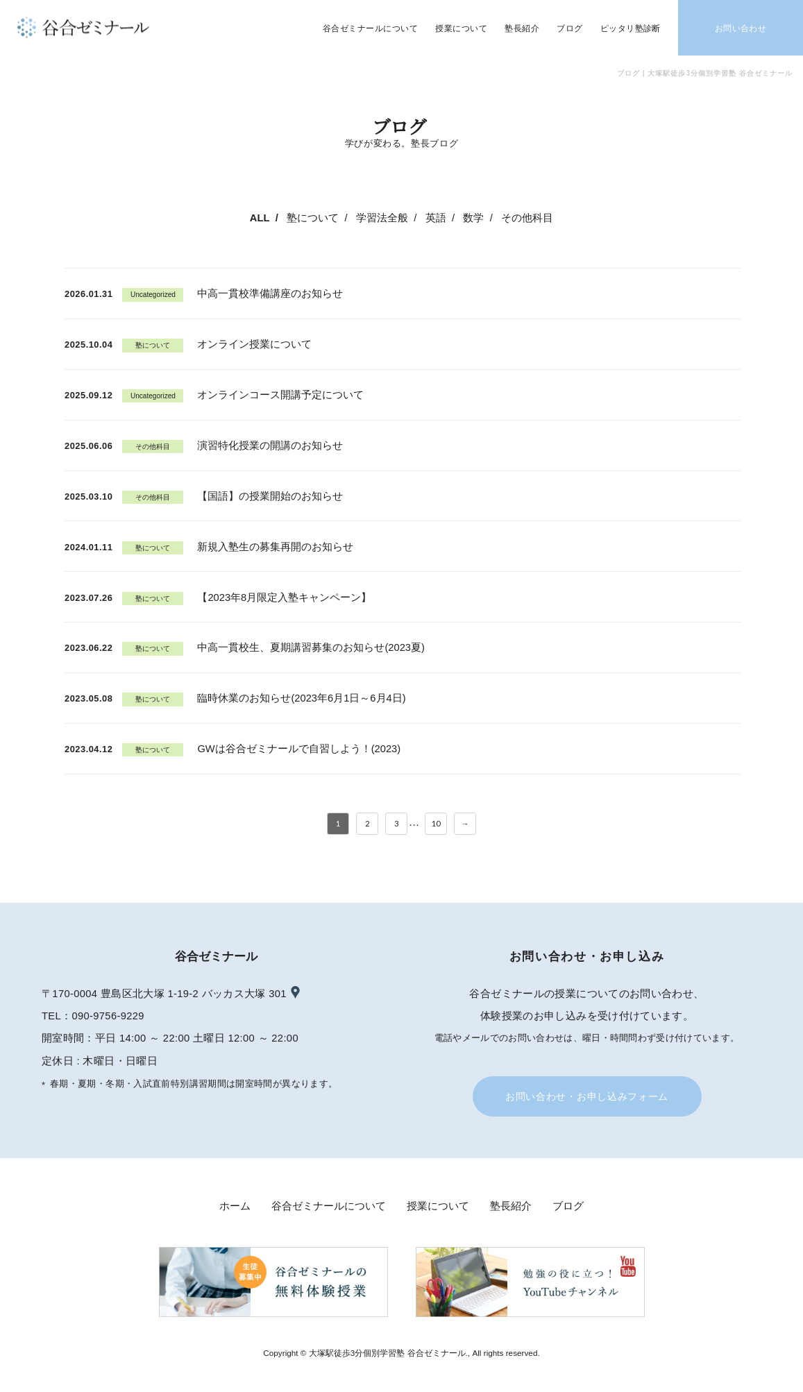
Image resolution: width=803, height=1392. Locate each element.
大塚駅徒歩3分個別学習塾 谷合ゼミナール (387, 1352)
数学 (473, 217)
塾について (313, 217)
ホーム (235, 1206)
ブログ (568, 1206)
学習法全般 (382, 217)
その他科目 (527, 217)
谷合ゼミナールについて (328, 1206)
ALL (260, 217)
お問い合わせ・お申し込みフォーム (586, 1096)
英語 (435, 217)
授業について (438, 1206)
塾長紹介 (511, 1206)
